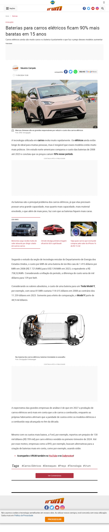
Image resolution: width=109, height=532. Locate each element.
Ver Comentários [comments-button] (54, 475)
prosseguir (54, 519)
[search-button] (102, 8)
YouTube (53, 455)
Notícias (15, 16)
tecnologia (75, 465)
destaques (50, 465)
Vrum (88, 465)
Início (7, 16)
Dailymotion (67, 455)
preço (62, 465)
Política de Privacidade (23, 515)
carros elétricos (32, 465)
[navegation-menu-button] (10, 8)
